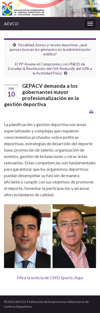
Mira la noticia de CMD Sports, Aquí (50, 277)
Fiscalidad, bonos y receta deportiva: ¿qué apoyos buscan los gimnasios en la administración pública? (50, 49)
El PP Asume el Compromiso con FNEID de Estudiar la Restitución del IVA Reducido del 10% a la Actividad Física (50, 68)
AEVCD (11, 23)
